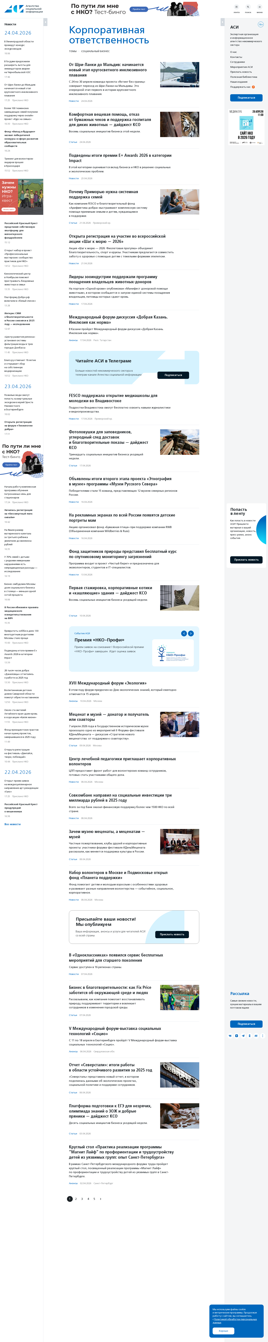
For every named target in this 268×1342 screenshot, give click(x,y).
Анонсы (73, 340)
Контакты (236, 57)
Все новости (12, 824)
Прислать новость (172, 934)
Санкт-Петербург (103, 1183)
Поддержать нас (240, 86)
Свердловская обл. (104, 1051)
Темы (73, 51)
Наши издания (238, 81)
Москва (98, 701)
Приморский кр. (102, 223)
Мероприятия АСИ (241, 66)
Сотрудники (237, 61)
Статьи (73, 142)
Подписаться (173, 375)
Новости (74, 101)
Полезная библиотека (243, 76)
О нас (233, 51)
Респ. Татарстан (102, 340)
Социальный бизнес (95, 51)
